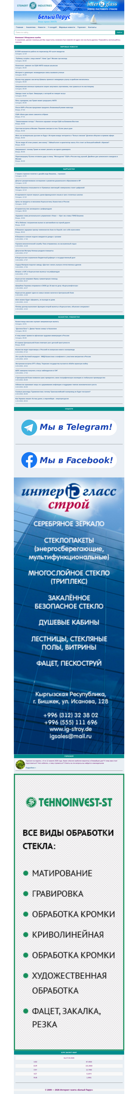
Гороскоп (81, 27)
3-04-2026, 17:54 (21, 274)
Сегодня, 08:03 (21, 211)
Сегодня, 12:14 (21, 190)
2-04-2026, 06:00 (21, 394)
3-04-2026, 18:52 (21, 366)
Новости (41, 27)
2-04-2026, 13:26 (21, 295)
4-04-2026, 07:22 (21, 352)
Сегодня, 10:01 (21, 324)
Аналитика (30, 27)
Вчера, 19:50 (20, 218)
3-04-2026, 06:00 (21, 380)
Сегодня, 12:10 (21, 197)
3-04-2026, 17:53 (21, 373)
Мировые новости (67, 27)
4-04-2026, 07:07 (21, 253)
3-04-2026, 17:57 (21, 260)
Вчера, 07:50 (20, 110)
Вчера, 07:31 (20, 117)
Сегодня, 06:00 (21, 61)
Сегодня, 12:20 (21, 183)
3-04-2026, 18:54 (21, 359)
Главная (19, 27)
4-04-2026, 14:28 (21, 246)
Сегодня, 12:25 (21, 176)
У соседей (52, 27)
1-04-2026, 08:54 (21, 401)
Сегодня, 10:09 (21, 204)
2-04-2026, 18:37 (21, 288)
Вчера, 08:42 (20, 232)
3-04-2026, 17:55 (21, 267)
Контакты (92, 27)
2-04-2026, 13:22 (21, 309)
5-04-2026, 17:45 (21, 239)
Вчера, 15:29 (20, 225)
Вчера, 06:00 (20, 124)
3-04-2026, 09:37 (21, 281)
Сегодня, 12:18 (21, 54)
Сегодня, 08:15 (21, 331)
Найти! (119, 32)
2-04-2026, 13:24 (21, 302)
